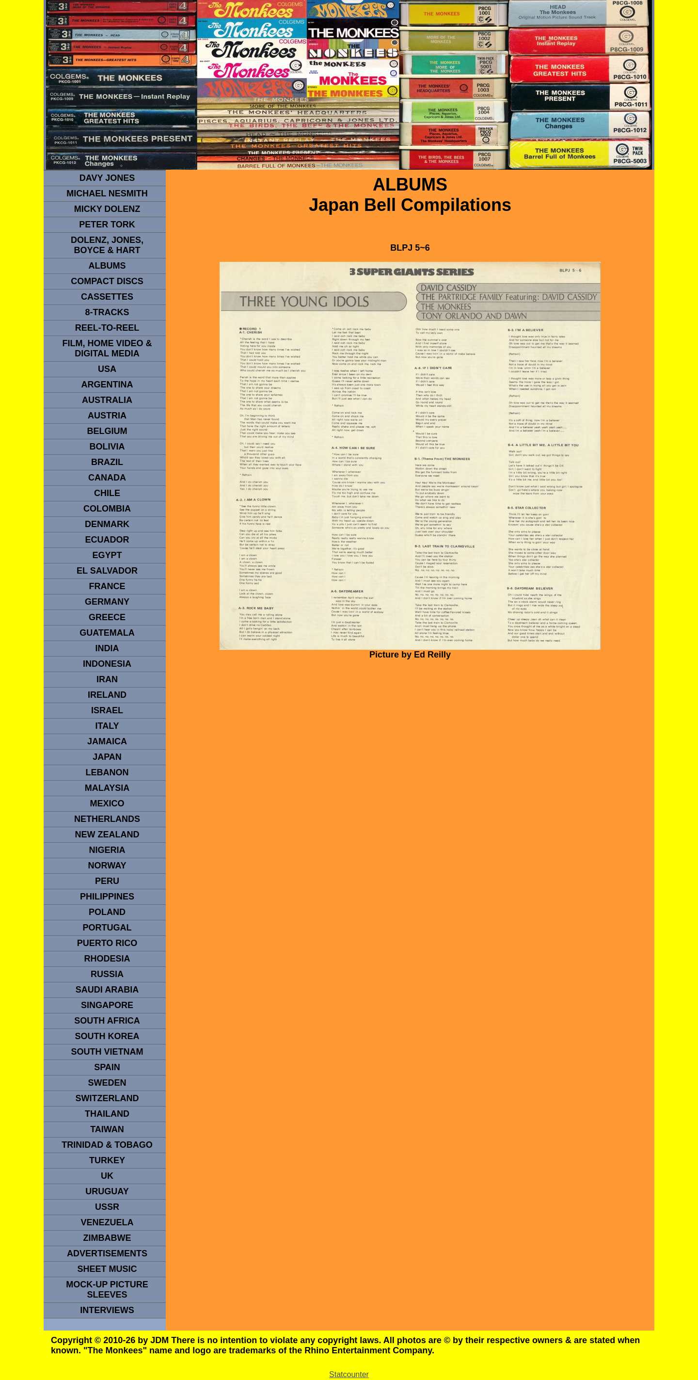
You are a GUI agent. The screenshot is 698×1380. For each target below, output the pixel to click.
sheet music (107, 1269)
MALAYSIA (107, 788)
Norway (107, 865)
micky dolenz (107, 209)
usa (107, 369)
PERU (107, 881)
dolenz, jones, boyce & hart (107, 245)
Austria (107, 415)
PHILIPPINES (107, 896)
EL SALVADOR (107, 571)
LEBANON (107, 772)
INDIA (107, 648)
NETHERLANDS (107, 819)
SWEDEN (107, 1083)
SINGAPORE (107, 1005)
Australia (107, 400)
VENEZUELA (106, 1222)
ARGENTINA (107, 384)
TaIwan (107, 1129)
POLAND (107, 912)
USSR (107, 1207)
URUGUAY (106, 1191)
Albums (107, 266)
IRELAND (107, 695)
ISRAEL (107, 710)
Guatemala (107, 633)
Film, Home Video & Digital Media (107, 348)
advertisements (107, 1253)
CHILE (107, 493)
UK (107, 1176)
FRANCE (107, 586)
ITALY (107, 726)
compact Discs (107, 281)
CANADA (107, 477)
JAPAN (107, 757)
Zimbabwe (107, 1238)
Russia (107, 974)
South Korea (107, 1036)
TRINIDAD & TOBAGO (107, 1145)
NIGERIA (107, 850)
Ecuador (107, 540)
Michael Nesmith (107, 193)
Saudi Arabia (107, 990)
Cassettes (107, 297)
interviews (107, 1310)
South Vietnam (107, 1052)
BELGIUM (107, 431)
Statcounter (349, 1374)
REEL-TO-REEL (107, 328)
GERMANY (107, 602)
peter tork (107, 224)
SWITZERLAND (107, 1098)
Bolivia (107, 446)
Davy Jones (107, 178)
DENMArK (107, 524)
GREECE (107, 617)
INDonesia (107, 664)
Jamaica (107, 741)
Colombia (107, 508)
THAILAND (107, 1114)
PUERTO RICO (107, 943)
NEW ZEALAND (107, 834)
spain (107, 1067)
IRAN (107, 679)
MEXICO (107, 803)
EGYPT (107, 555)
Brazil (107, 462)
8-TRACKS (107, 312)
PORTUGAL (107, 927)
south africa (107, 1021)
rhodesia (107, 958)
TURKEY (107, 1160)
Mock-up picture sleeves (107, 1290)
